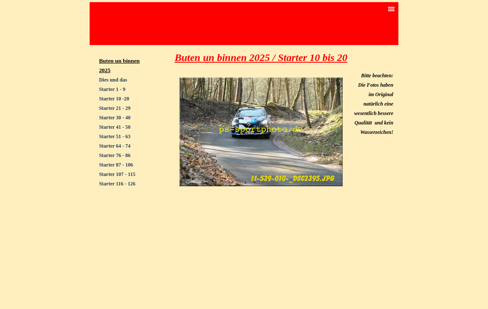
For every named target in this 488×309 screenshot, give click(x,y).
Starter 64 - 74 (114, 146)
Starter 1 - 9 (112, 89)
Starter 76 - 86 (114, 155)
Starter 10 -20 (114, 99)
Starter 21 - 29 (114, 108)
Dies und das (113, 80)
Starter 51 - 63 (114, 136)
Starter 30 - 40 (114, 118)
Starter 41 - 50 (114, 127)
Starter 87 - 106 (116, 165)
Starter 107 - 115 (117, 174)
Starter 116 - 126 (117, 184)
